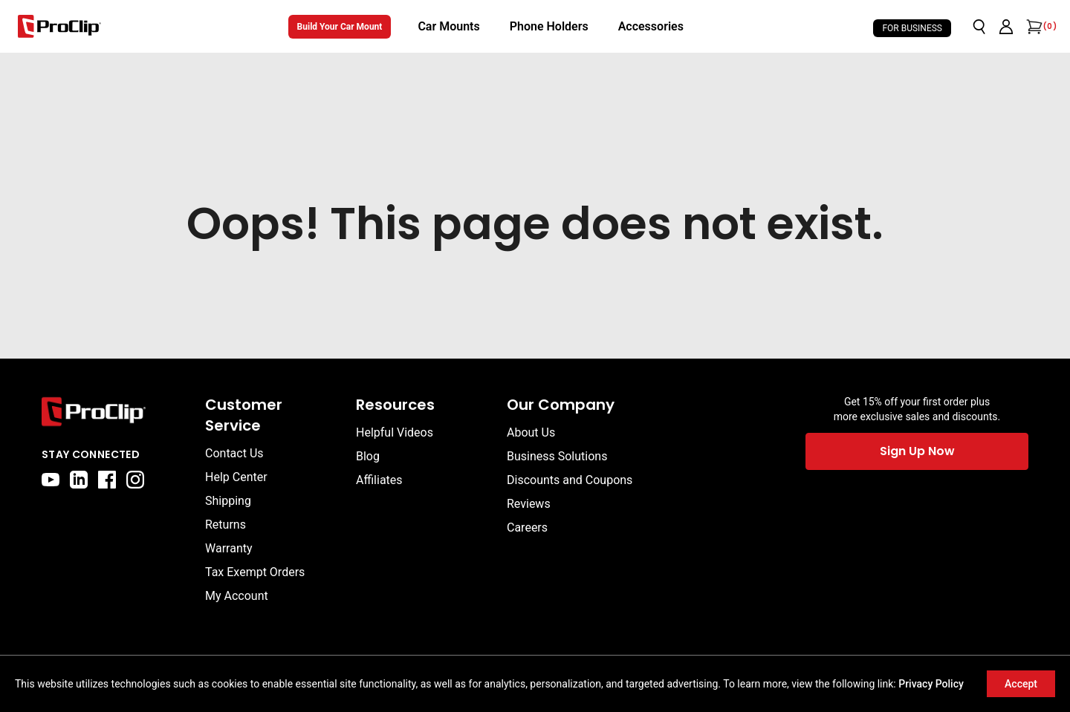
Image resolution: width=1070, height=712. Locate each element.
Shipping (228, 501)
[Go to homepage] (59, 26)
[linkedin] (79, 480)
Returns (225, 524)
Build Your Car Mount (340, 27)
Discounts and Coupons (569, 480)
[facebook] (107, 480)
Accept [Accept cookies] (1021, 684)
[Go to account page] (1006, 26)
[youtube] (50, 480)
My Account (236, 596)
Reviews (529, 504)
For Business (912, 28)
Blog (368, 456)
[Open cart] (1032, 27)
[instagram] (135, 480)
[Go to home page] (116, 411)
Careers (527, 527)
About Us (531, 432)
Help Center (236, 477)
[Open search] (979, 26)
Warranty (229, 548)
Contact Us (234, 453)
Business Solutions (557, 456)
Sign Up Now (917, 451)
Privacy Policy (931, 684)
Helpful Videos (394, 432)
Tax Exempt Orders (255, 572)
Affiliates (379, 480)
